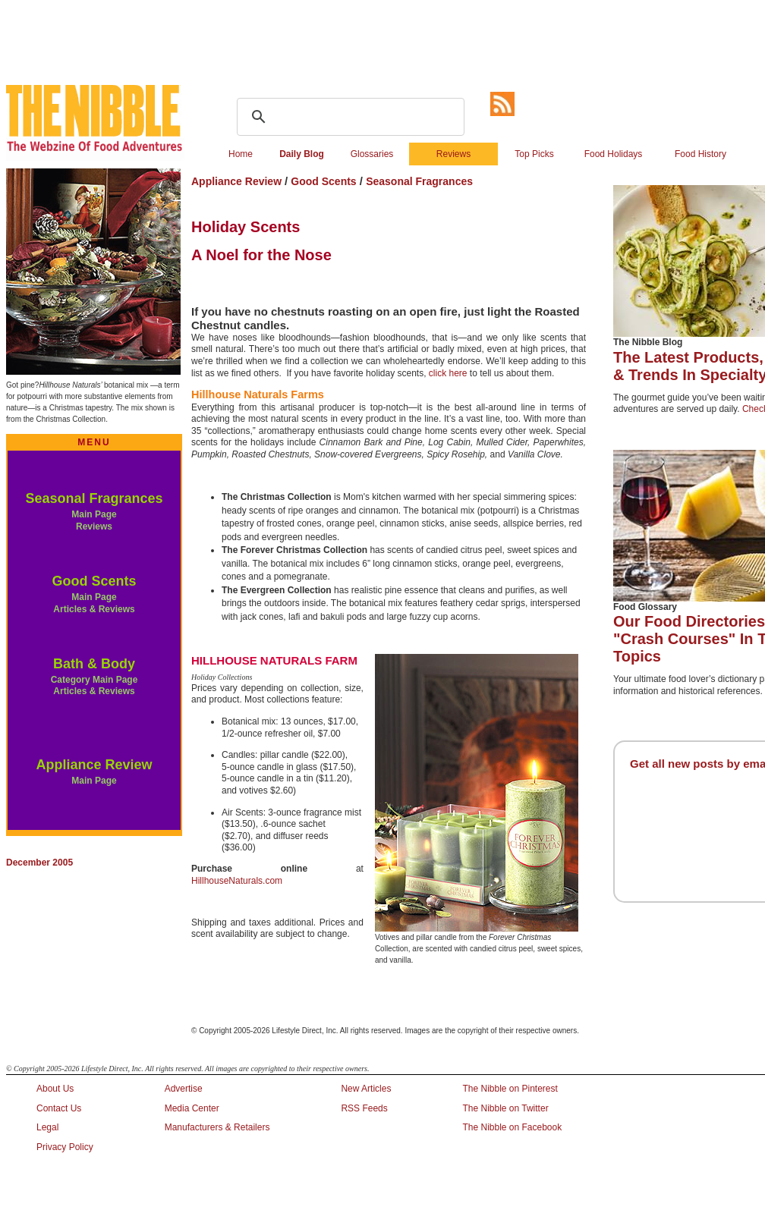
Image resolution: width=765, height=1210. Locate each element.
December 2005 (39, 862)
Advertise (184, 1088)
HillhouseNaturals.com (236, 880)
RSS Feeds (364, 1108)
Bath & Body (94, 663)
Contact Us (58, 1108)
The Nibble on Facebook (512, 1127)
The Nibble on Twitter (505, 1108)
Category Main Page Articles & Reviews (94, 685)
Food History (700, 154)
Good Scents (94, 581)
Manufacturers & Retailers (217, 1127)
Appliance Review (94, 764)
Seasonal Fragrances (93, 498)
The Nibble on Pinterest (509, 1088)
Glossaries (372, 154)
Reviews (453, 154)
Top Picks (534, 154)
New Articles (366, 1088)
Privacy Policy (64, 1147)
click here (448, 373)
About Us (55, 1088)
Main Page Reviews (93, 520)
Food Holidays (613, 154)
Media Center (192, 1108)
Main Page (93, 780)
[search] (348, 117)
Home (240, 154)
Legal (47, 1127)
